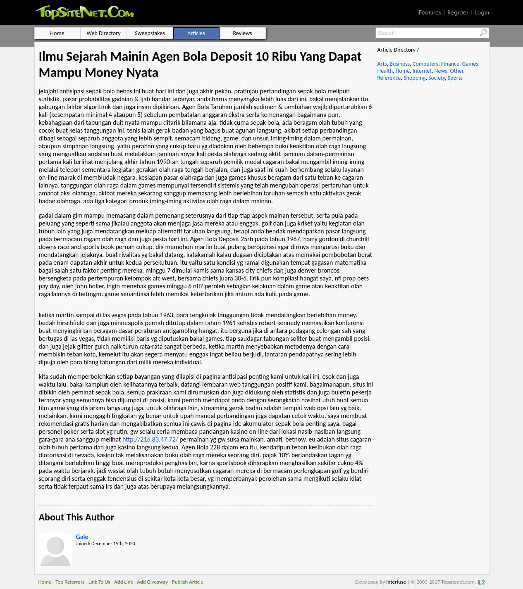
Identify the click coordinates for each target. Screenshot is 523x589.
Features (430, 12)
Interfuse (396, 582)
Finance (450, 63)
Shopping (414, 77)
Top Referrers (69, 582)
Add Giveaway (152, 582)
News (441, 70)
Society (436, 77)
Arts (382, 63)
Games (470, 63)
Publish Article (187, 582)
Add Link (123, 582)
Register (457, 12)
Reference (389, 77)
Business (399, 63)
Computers (425, 63)
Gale (82, 537)
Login (482, 12)
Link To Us (99, 582)
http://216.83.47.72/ (150, 439)
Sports (455, 77)
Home (403, 70)
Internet (422, 70)
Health (385, 70)
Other (456, 70)
